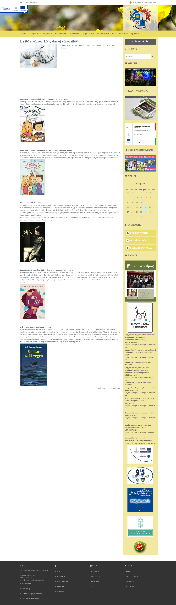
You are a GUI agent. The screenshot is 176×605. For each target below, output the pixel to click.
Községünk (32, 33)
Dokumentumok (74, 33)
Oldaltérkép (26, 589)
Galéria (113, 33)
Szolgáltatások (87, 33)
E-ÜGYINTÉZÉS (140, 41)
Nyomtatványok (62, 581)
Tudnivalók (60, 586)
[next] (155, 182)
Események (60, 576)
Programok (95, 581)
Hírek (58, 571)
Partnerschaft (123, 33)
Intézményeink (45, 33)
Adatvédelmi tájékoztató (31, 599)
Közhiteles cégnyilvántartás (32, 594)
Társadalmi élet (59, 33)
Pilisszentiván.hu (28, 2)
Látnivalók (95, 571)
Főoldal (24, 33)
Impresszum (26, 584)
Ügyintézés (60, 591)
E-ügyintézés (134, 33)
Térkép (93, 586)
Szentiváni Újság (102, 33)
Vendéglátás (95, 576)
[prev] (126, 182)
